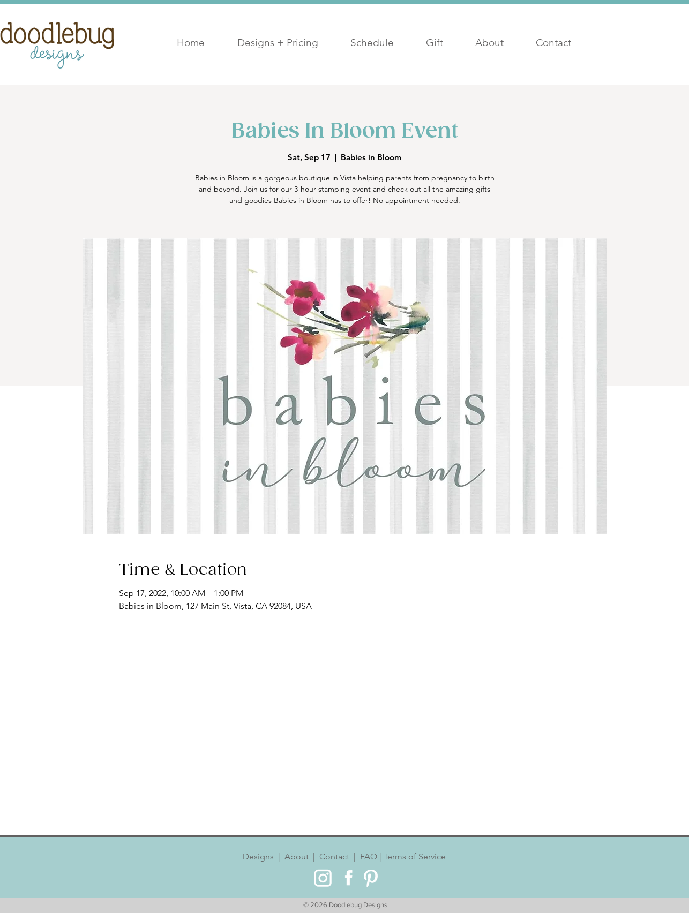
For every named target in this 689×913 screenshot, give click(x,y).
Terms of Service (413, 856)
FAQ (367, 856)
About (296, 856)
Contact (334, 856)
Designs (260, 856)
